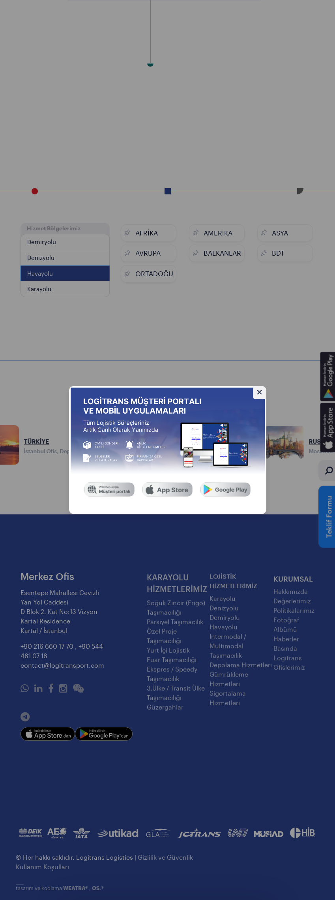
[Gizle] (259, 392)
